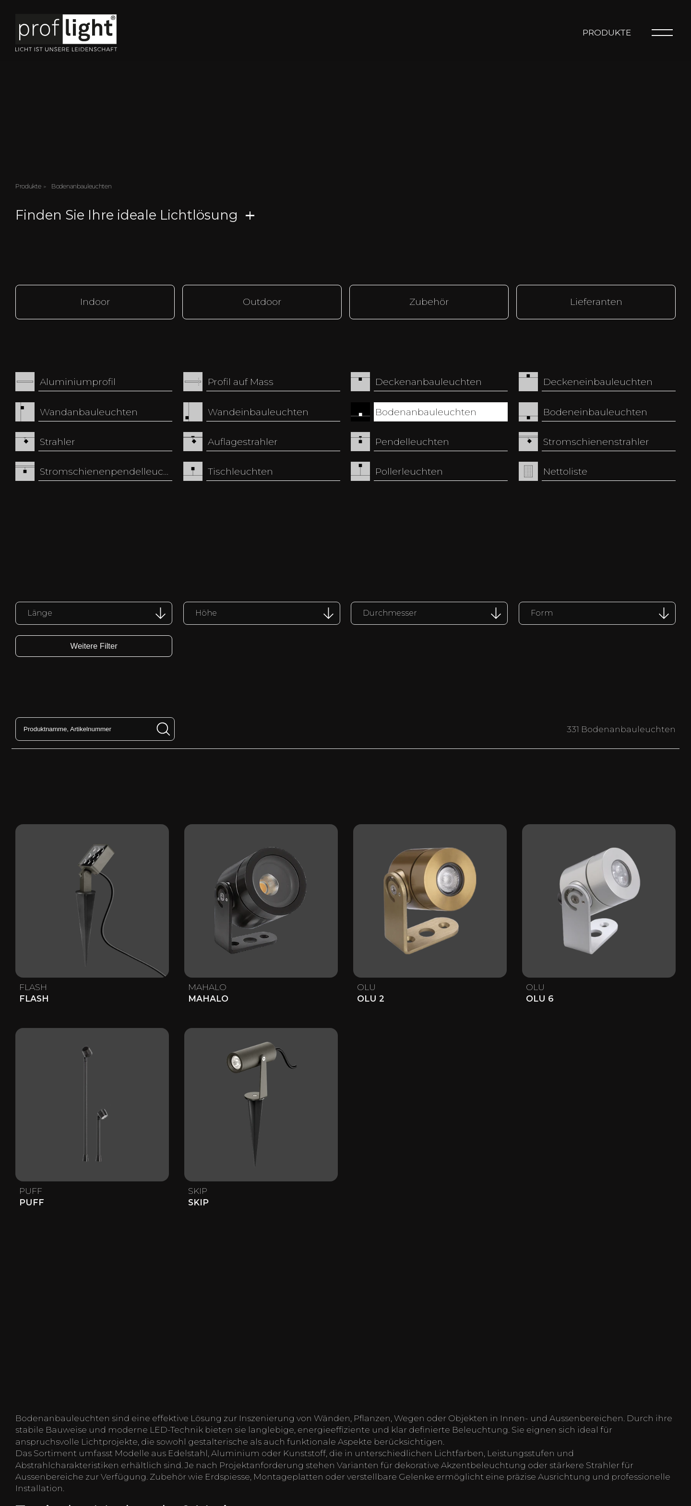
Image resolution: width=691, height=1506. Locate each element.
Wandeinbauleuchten (258, 411)
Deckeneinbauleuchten (598, 381)
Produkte (607, 32)
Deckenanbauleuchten (428, 381)
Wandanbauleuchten (89, 411)
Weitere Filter (94, 645)
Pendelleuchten (412, 441)
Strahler (57, 441)
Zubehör (429, 301)
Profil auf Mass (241, 381)
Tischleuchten (240, 471)
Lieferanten (596, 301)
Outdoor (262, 301)
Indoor (95, 301)
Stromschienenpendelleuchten (106, 471)
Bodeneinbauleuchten (595, 411)
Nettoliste (565, 471)
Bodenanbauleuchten (426, 411)
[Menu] (662, 32)
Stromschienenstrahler (596, 441)
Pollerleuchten (409, 471)
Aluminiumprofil (78, 381)
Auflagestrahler (243, 441)
